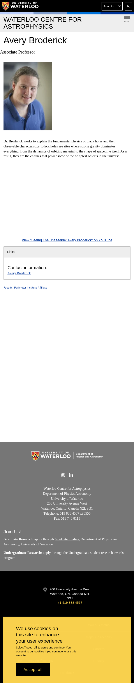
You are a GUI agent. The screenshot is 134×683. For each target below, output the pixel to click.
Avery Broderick (19, 273)
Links (10, 252)
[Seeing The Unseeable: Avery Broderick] (67, 201)
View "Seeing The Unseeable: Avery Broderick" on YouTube (67, 240)
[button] (112, 6)
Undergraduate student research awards (96, 553)
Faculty (8, 287)
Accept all (32, 669)
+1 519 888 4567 (70, 602)
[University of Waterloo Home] (20, 6)
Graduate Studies (67, 539)
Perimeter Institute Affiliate (30, 287)
